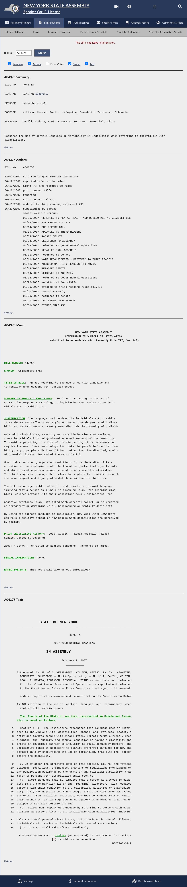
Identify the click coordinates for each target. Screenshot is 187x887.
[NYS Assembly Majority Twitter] (138, 7)
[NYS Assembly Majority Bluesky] (164, 7)
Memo (76, 68)
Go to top (8, 151)
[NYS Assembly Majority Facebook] (125, 7)
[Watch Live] (113, 7)
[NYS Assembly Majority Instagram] (151, 7)
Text (91, 68)
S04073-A (41, 98)
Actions (36, 68)
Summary (18, 68)
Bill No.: (8, 56)
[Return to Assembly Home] (48, 9)
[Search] (177, 7)
